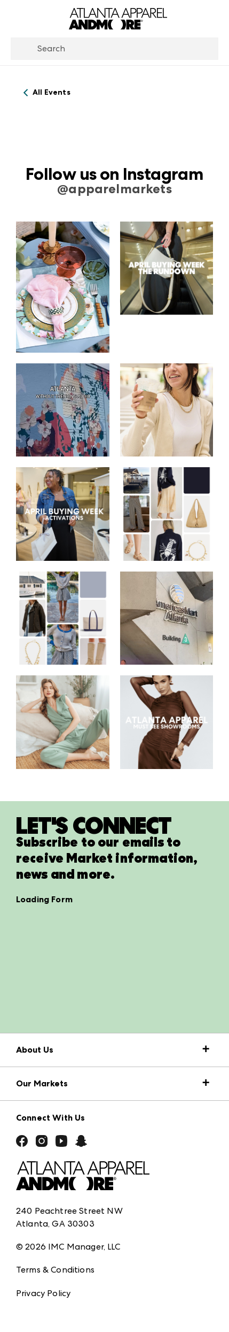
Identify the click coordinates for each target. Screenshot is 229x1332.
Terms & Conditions (55, 1270)
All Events (51, 92)
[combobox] (114, 48)
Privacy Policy (43, 1293)
